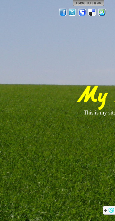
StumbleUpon (102, 12)
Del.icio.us (92, 12)
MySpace (82, 12)
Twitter (72, 12)
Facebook (63, 12)
